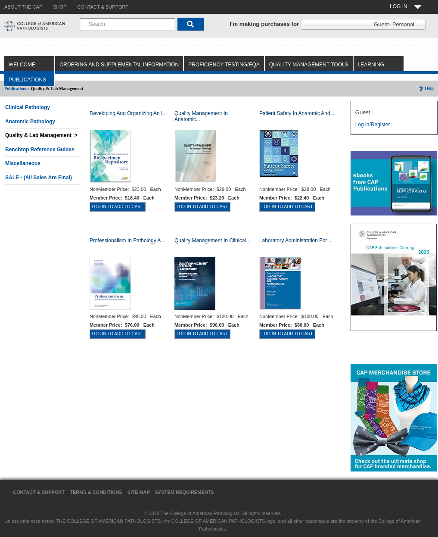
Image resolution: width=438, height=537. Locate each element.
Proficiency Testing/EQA (224, 65)
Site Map (138, 492)
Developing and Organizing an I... (128, 113)
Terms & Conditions (96, 492)
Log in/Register (372, 125)
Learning (371, 65)
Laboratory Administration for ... (296, 240)
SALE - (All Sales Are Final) (38, 178)
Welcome (22, 65)
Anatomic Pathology (30, 122)
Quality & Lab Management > (41, 135)
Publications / (16, 88)
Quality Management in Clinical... (212, 240)
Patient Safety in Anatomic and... (297, 113)
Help (426, 88)
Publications (27, 80)
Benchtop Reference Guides (40, 150)
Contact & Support (39, 492)
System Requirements (184, 492)
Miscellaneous (22, 163)
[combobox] (127, 24)
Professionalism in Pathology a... (127, 240)
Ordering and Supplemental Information (119, 65)
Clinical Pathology (27, 107)
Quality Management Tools (308, 65)
